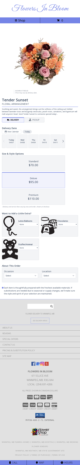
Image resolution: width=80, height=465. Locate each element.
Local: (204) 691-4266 (40, 384)
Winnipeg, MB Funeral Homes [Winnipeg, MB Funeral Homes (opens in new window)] (16, 442)
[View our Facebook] (33, 365)
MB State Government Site (51, 451)
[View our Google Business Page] (38, 365)
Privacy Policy (22, 455)
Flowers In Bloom (40, 9)
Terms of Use (58, 455)
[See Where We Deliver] (40, 320)
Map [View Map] (40, 462)
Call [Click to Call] (13, 462)
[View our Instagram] (42, 365)
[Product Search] (40, 306)
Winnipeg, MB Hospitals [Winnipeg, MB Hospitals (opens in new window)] (43, 442)
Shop (20, 20)
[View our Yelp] (47, 365)
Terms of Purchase (40, 455)
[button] (40, 415)
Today (27, 131)
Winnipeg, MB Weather (26, 451)
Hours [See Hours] (67, 462)
